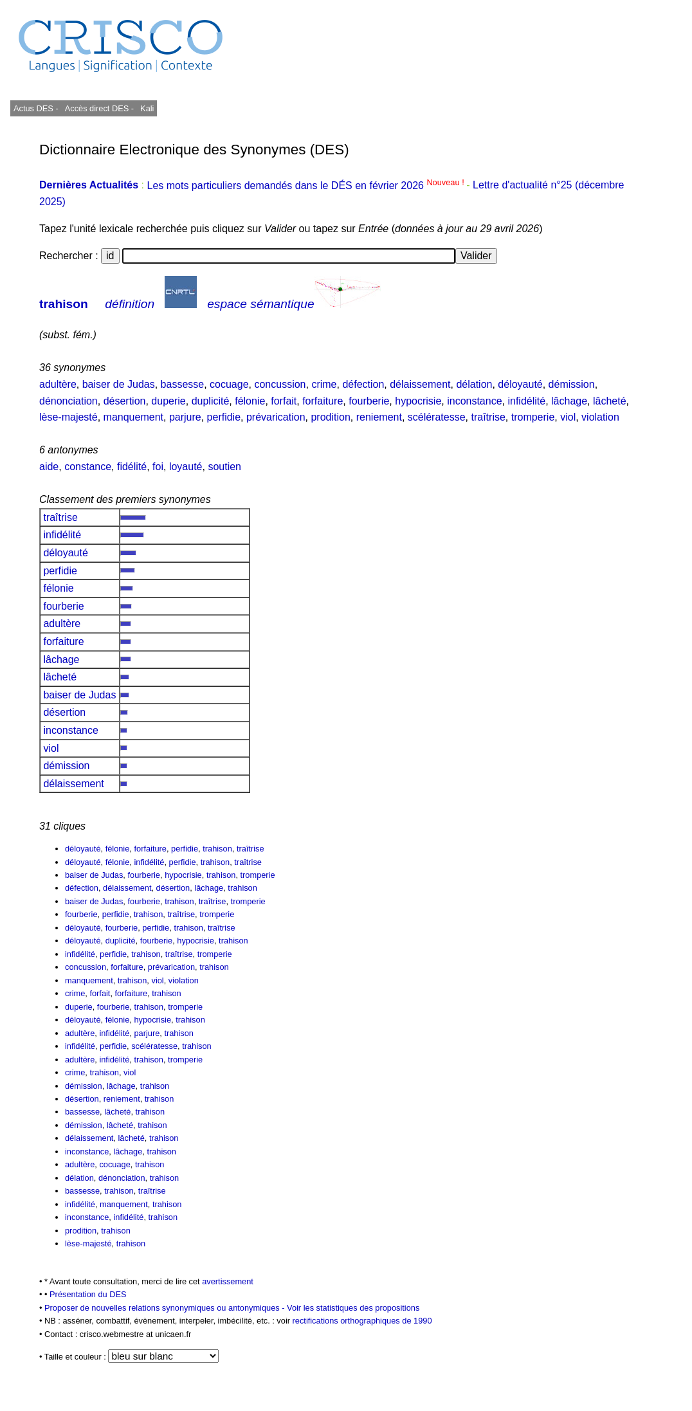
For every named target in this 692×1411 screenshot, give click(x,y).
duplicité (211, 401)
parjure (185, 417)
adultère (58, 384)
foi (157, 466)
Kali (147, 108)
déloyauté (520, 384)
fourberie (369, 401)
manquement (133, 417)
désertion (125, 401)
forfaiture (322, 401)
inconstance (474, 401)
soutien (224, 466)
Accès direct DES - (99, 108)
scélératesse (437, 417)
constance (87, 466)
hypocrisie (418, 401)
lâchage (569, 401)
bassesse (183, 384)
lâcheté (609, 401)
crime (323, 384)
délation (474, 384)
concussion (279, 384)
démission (572, 384)
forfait (283, 401)
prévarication (275, 417)
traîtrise (488, 417)
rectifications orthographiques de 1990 (362, 1320)
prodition (330, 417)
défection (363, 384)
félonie (250, 401)
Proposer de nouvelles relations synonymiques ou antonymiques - (165, 1308)
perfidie (224, 417)
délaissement (420, 384)
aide (49, 466)
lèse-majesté (68, 417)
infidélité (526, 401)
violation (600, 417)
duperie (168, 401)
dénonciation (68, 401)
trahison (63, 304)
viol (568, 417)
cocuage (229, 384)
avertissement (227, 1281)
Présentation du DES (88, 1294)
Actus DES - (36, 108)
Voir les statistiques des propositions (353, 1308)
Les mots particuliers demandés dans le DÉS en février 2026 (306, 185)
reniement (379, 417)
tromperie (533, 417)
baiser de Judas (118, 384)
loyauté (186, 466)
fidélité (132, 466)
